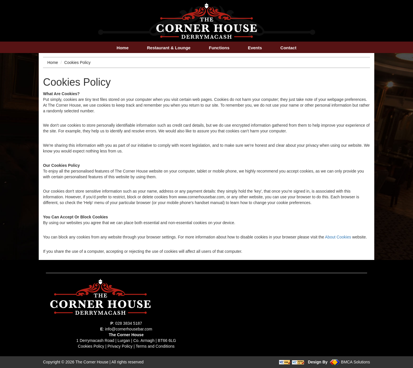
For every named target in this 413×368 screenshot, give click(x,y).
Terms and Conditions (155, 346)
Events (255, 47)
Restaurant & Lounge (168, 47)
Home (123, 47)
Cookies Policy (91, 346)
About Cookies (338, 237)
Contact (288, 47)
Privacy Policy (120, 346)
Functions (219, 47)
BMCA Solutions (355, 362)
